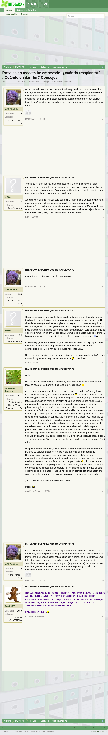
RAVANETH (10, 606)
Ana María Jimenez (10, 389)
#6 (103, 580)
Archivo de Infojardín (91, 728)
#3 (103, 287)
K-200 (8, 197)
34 (20, 202)
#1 (103, 119)
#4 (103, 363)
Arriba (103, 728)
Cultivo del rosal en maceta (23, 81)
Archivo (9, 10)
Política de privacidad (99, 732)
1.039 (19, 611)
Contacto (77, 728)
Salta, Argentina (14, 208)
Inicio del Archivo (10, 14)
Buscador (25, 14)
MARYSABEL (57, 81)
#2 (103, 217)
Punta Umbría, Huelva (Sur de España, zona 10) (14, 405)
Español (5, 728)
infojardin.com (24, 732)
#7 (103, 616)
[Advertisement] (53, 41)
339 (20, 113)
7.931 (19, 396)
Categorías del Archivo (26, 10)
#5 (103, 491)
